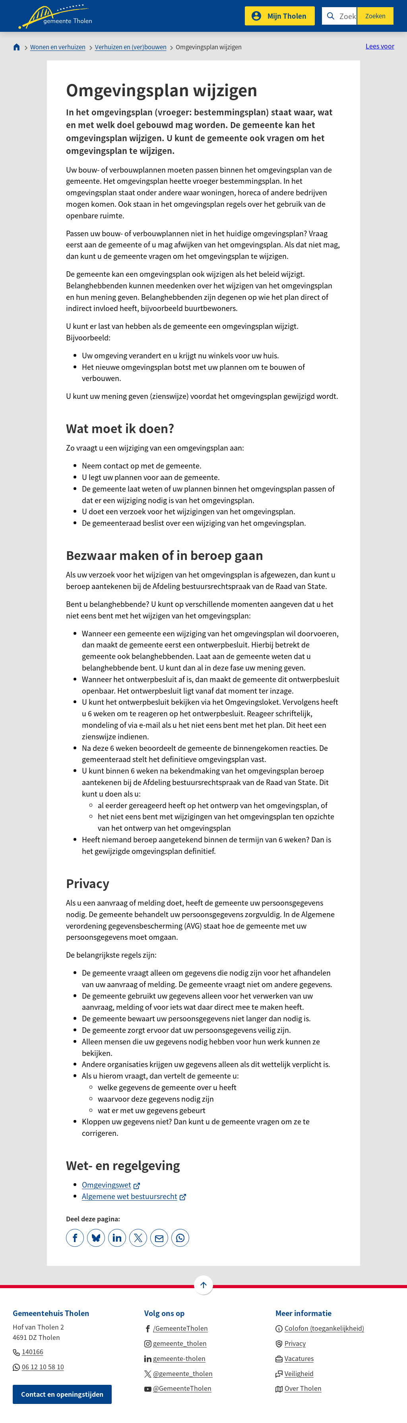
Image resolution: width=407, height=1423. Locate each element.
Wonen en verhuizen (57, 47)
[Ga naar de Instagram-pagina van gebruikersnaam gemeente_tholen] (175, 1342)
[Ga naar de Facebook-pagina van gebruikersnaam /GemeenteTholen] (176, 1327)
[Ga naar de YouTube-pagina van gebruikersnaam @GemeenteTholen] (178, 1387)
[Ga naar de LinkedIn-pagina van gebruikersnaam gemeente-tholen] (175, 1358)
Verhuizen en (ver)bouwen (131, 47)
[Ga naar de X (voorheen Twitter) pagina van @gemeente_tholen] (178, 1373)
